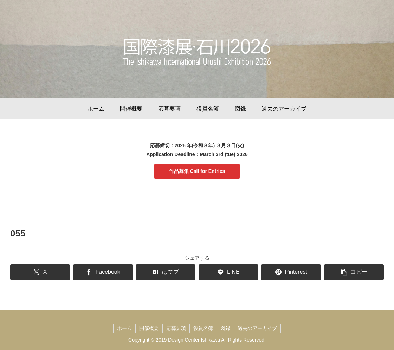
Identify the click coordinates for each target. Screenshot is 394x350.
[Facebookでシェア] (103, 272)
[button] (354, 272)
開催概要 (149, 328)
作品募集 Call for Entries (197, 171)
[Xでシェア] (40, 272)
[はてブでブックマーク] (165, 272)
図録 (225, 328)
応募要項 (176, 328)
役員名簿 (203, 328)
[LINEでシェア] (228, 272)
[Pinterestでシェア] (291, 272)
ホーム (124, 328)
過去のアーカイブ (257, 328)
